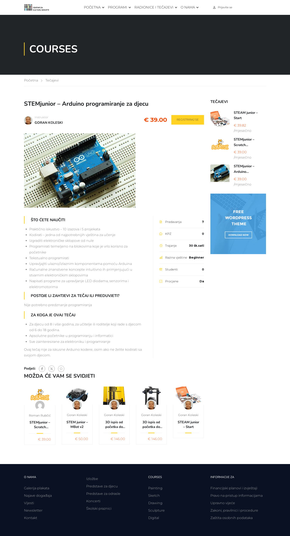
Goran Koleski (77, 415)
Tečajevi (52, 80)
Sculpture (156, 510)
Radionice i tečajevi (153, 7)
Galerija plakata (36, 488)
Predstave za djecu (102, 486)
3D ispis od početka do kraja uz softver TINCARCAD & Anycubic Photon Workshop (114, 424)
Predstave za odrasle (103, 494)
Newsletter (33, 510)
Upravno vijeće (222, 503)
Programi (117, 7)
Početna (92, 7)
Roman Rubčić (40, 415)
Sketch (154, 496)
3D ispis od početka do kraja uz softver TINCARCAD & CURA (151, 424)
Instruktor (41, 117)
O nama (188, 7)
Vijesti (29, 503)
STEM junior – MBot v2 (77, 424)
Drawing (155, 503)
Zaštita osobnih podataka (231, 518)
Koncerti (93, 501)
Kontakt (30, 518)
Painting (155, 488)
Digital (153, 518)
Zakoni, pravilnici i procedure (234, 510)
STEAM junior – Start (188, 424)
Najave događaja (38, 496)
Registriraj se (188, 119)
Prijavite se (225, 7)
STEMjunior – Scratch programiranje (40, 425)
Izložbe (92, 479)
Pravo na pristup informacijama (236, 496)
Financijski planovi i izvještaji (233, 488)
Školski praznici (98, 508)
